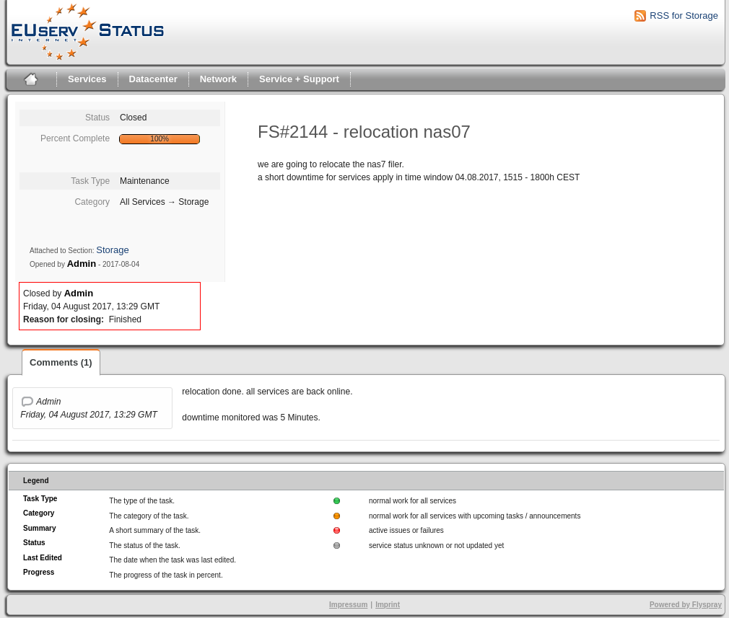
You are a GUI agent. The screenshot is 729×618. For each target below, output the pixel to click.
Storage (112, 249)
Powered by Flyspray (686, 605)
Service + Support (299, 79)
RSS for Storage (684, 15)
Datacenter (153, 79)
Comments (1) (61, 362)
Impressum (348, 605)
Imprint (387, 605)
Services (87, 79)
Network (218, 79)
